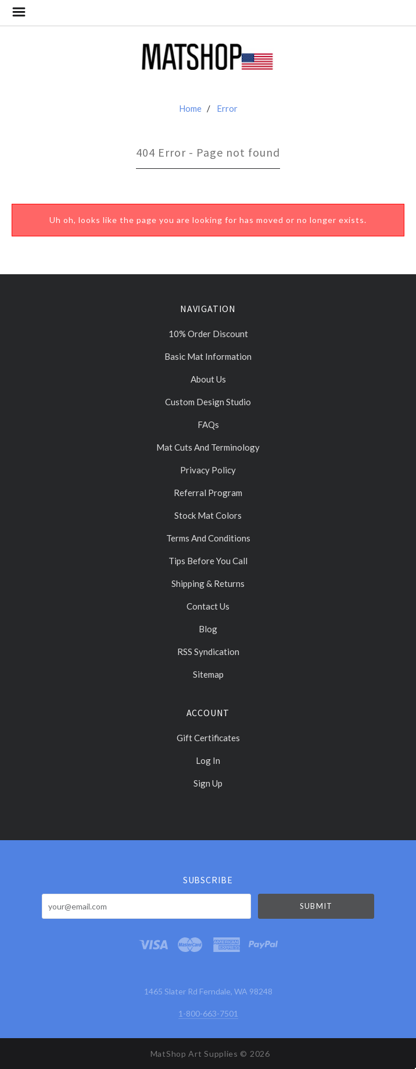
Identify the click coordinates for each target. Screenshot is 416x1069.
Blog (208, 629)
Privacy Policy (208, 470)
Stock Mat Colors (208, 515)
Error (227, 108)
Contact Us (208, 606)
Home (190, 108)
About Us (208, 379)
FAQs (208, 424)
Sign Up (208, 783)
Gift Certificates (208, 737)
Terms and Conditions (208, 538)
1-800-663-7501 (208, 1013)
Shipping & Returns (208, 583)
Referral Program (208, 492)
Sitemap (208, 674)
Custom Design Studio (208, 402)
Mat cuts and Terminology (208, 447)
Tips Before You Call (208, 560)
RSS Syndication (208, 651)
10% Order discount (208, 333)
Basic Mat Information (208, 356)
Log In (208, 760)
